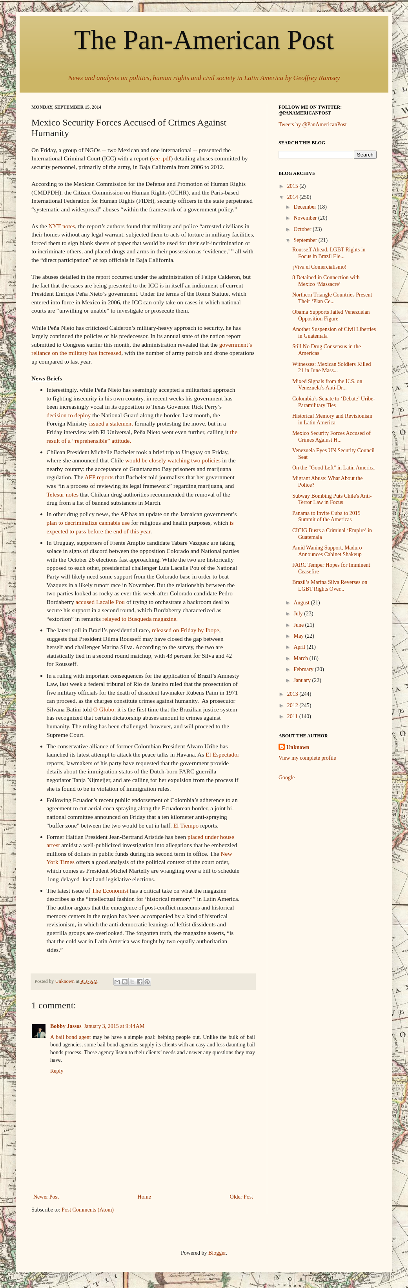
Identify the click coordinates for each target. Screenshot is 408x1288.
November (305, 218)
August (302, 603)
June (299, 625)
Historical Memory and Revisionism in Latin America (332, 419)
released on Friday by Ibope (185, 630)
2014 (293, 197)
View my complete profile (307, 758)
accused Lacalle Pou (100, 602)
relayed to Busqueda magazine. (140, 618)
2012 (293, 705)
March (301, 658)
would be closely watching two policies (172, 460)
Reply (56, 1071)
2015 (293, 186)
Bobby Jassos (66, 1026)
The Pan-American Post (204, 40)
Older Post (241, 1197)
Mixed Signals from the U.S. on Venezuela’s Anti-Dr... (327, 384)
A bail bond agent (70, 1037)
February (304, 669)
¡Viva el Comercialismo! (319, 267)
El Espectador (222, 754)
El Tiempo (186, 825)
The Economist (110, 890)
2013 (293, 694)
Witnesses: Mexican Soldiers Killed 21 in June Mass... (331, 367)
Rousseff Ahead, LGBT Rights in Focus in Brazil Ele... (329, 253)
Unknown (297, 747)
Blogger (217, 1253)
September (305, 240)
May (299, 636)
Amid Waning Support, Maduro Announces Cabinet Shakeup (327, 551)
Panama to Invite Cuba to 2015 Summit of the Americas (326, 516)
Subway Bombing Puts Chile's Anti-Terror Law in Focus (332, 499)
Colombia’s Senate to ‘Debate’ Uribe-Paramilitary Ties (333, 402)
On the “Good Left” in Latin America (333, 468)
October (303, 229)
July (298, 614)
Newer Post (46, 1197)
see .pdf (161, 158)
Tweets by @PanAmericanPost (313, 124)
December (305, 207)
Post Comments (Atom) (88, 1210)
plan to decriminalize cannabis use (88, 522)
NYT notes (62, 226)
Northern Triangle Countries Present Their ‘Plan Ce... (332, 298)
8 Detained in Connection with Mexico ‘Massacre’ (326, 281)
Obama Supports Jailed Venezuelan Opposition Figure (331, 315)
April (299, 647)
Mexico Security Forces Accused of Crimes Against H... (331, 436)
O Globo (103, 709)
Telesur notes (62, 494)
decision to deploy (69, 415)
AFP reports (98, 477)
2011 (293, 716)
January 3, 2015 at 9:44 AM (114, 1026)
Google (287, 777)
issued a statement (111, 423)
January (302, 680)
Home (144, 1197)
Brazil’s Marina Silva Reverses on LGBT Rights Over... (329, 585)
